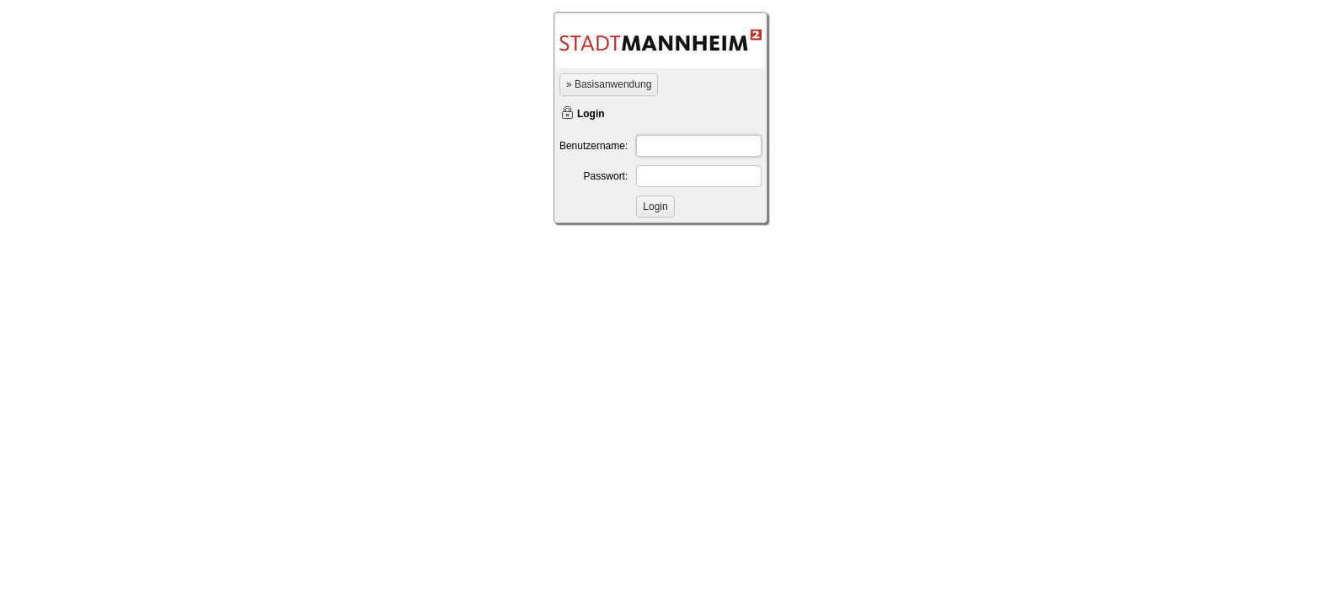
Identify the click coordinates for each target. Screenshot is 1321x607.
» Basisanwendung (608, 84)
